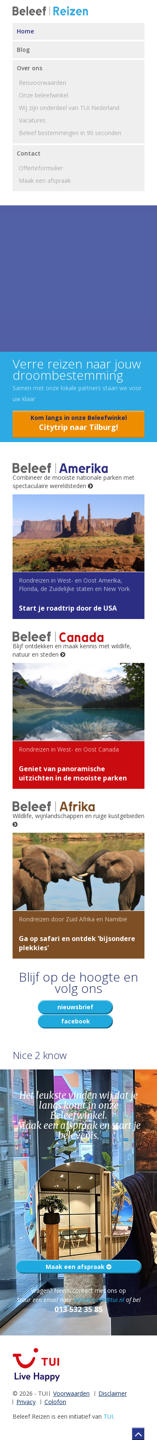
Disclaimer (112, 1393)
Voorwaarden (71, 1393)
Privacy (26, 1402)
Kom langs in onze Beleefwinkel (78, 423)
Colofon (55, 1402)
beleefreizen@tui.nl (99, 1300)
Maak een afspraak (78, 1267)
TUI (108, 1416)
